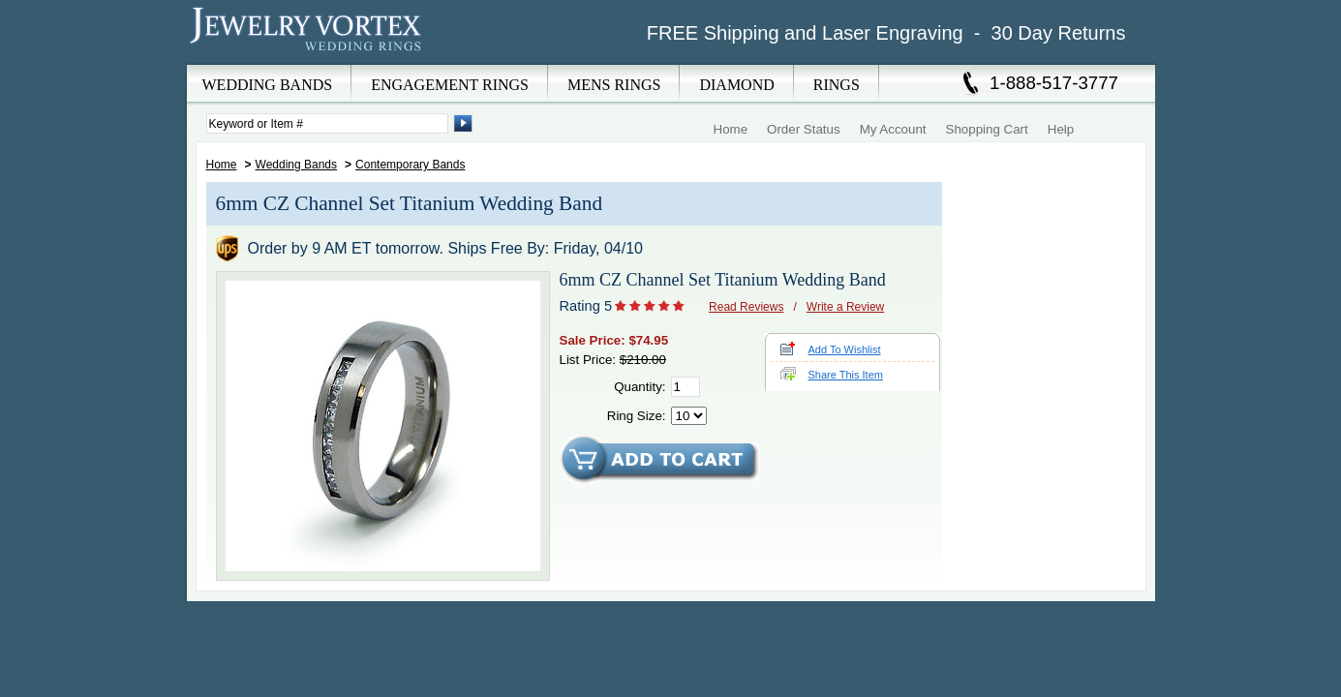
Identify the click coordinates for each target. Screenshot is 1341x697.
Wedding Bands (297, 164)
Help (1061, 129)
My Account (893, 129)
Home (731, 129)
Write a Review (845, 307)
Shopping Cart (987, 129)
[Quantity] (685, 387)
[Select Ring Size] (689, 416)
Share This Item (845, 374)
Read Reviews (746, 307)
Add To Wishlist (844, 349)
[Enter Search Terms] (327, 123)
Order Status (803, 129)
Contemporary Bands (410, 164)
